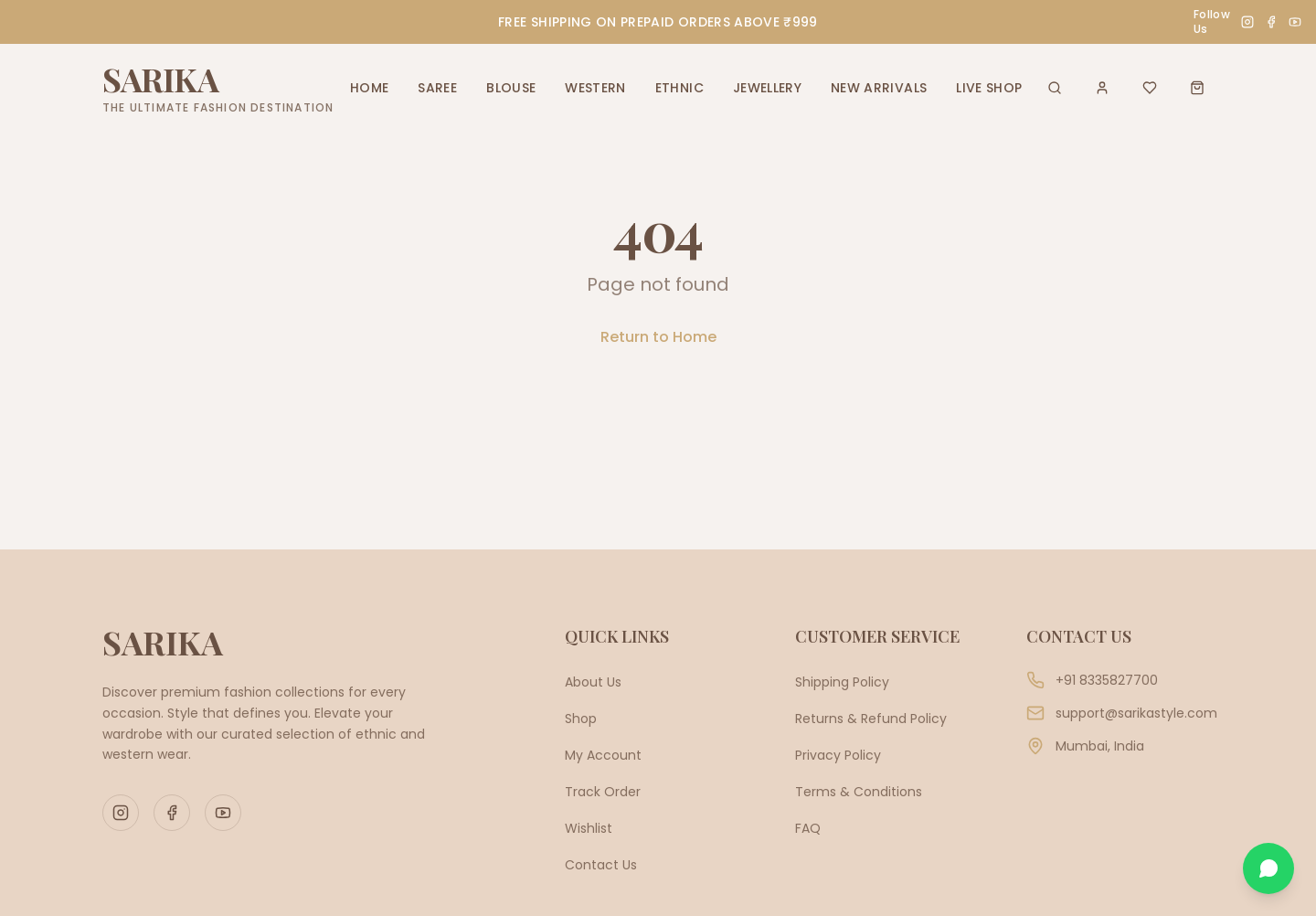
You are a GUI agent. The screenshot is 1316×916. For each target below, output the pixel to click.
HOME (369, 88)
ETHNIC (679, 88)
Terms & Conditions (858, 792)
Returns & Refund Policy (871, 718)
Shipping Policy (842, 682)
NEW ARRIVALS (879, 88)
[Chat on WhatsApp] (1268, 868)
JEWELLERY (767, 88)
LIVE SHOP (989, 88)
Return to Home (658, 336)
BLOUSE (511, 88)
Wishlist (588, 828)
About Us (593, 682)
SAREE (437, 88)
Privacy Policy (838, 755)
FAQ (808, 828)
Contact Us (601, 865)
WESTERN (595, 88)
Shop (581, 718)
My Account (603, 755)
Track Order (603, 792)
